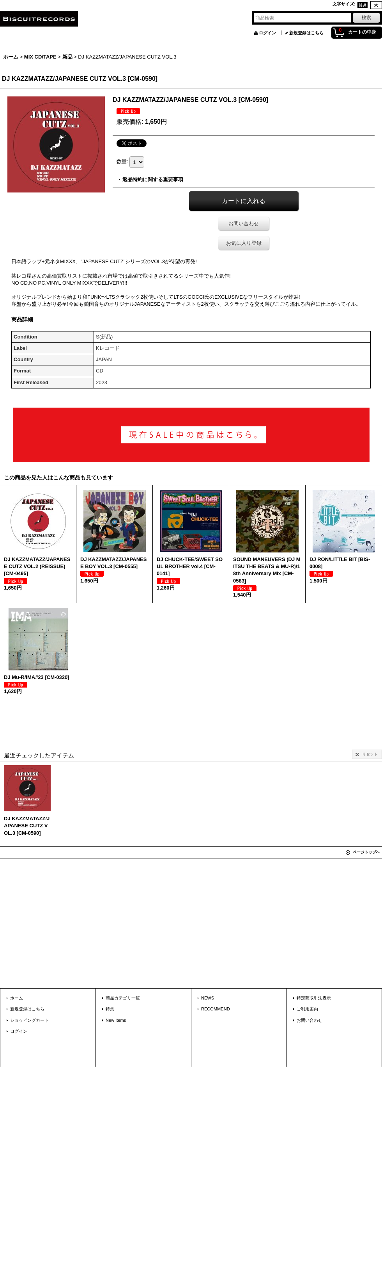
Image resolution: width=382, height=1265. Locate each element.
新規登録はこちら (306, 32)
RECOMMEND (215, 1009)
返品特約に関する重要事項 (152, 179)
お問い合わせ (243, 223)
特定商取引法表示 (314, 998)
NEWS (207, 998)
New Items (116, 1020)
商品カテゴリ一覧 (123, 998)
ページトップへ (366, 852)
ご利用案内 (307, 1009)
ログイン (267, 32)
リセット (370, 754)
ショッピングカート (29, 1020)
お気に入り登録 (244, 243)
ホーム (16, 998)
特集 (110, 1009)
